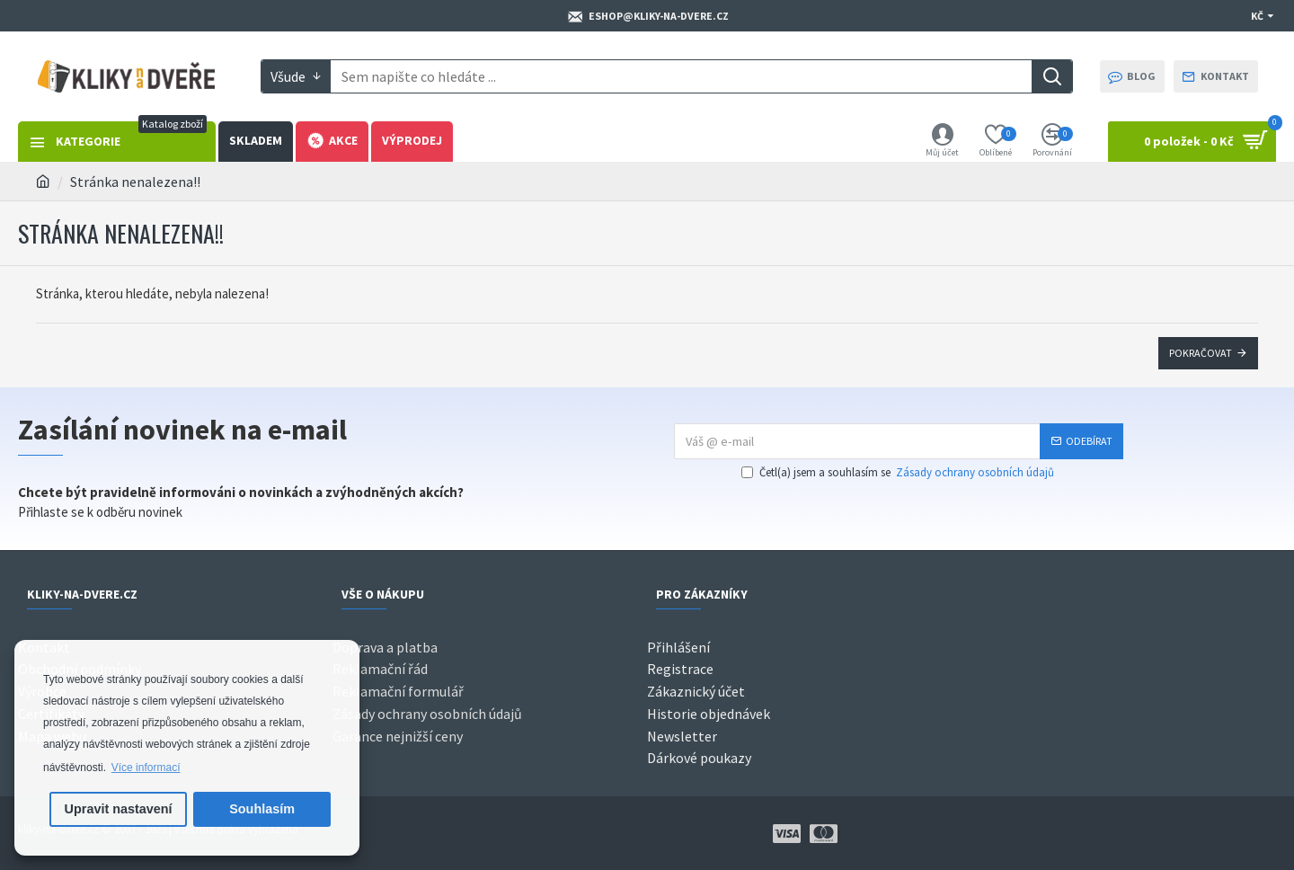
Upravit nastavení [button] (119, 809)
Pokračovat (1200, 353)
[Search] (1052, 76)
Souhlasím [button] (262, 809)
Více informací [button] (146, 767)
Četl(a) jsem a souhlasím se (899, 473)
